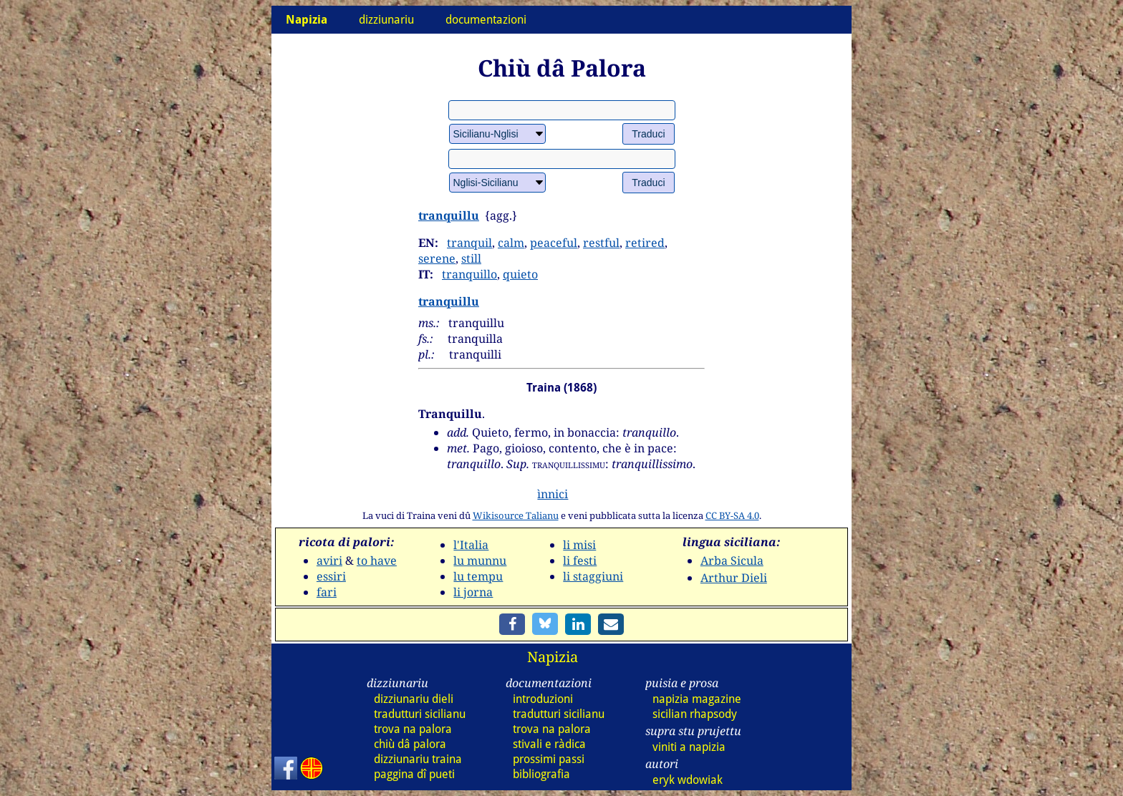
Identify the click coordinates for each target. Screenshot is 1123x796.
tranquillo (469, 274)
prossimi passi (548, 759)
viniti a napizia (689, 747)
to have (377, 560)
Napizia (552, 656)
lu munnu (479, 560)
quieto (520, 274)
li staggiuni (593, 576)
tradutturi (420, 714)
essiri (331, 576)
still (471, 258)
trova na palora (413, 729)
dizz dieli (413, 699)
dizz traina (418, 759)
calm (511, 243)
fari (327, 592)
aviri (329, 560)
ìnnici (552, 494)
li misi (579, 545)
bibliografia (541, 774)
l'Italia (470, 545)
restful (601, 243)
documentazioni (485, 19)
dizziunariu (386, 19)
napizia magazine (696, 699)
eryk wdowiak (687, 780)
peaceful (553, 243)
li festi (580, 560)
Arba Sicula (731, 560)
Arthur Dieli (733, 578)
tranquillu (448, 215)
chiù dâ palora (410, 744)
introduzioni (543, 699)
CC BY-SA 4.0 (732, 515)
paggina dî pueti (414, 774)
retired (645, 243)
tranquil (469, 243)
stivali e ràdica (549, 744)
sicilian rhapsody (694, 714)
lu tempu (478, 576)
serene (437, 258)
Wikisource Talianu (516, 515)
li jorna (473, 592)
